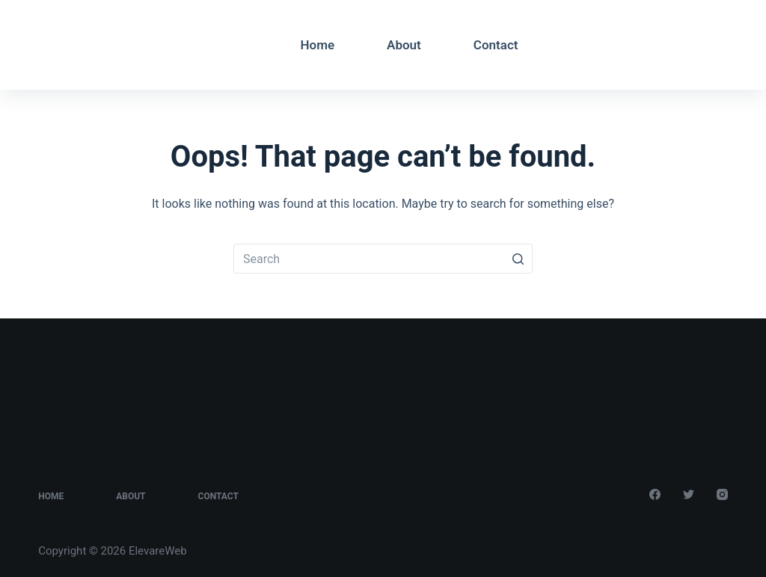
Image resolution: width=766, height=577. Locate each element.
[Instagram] (722, 43)
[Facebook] (677, 43)
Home (318, 44)
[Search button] (518, 259)
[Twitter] (699, 43)
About (404, 44)
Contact (496, 44)
